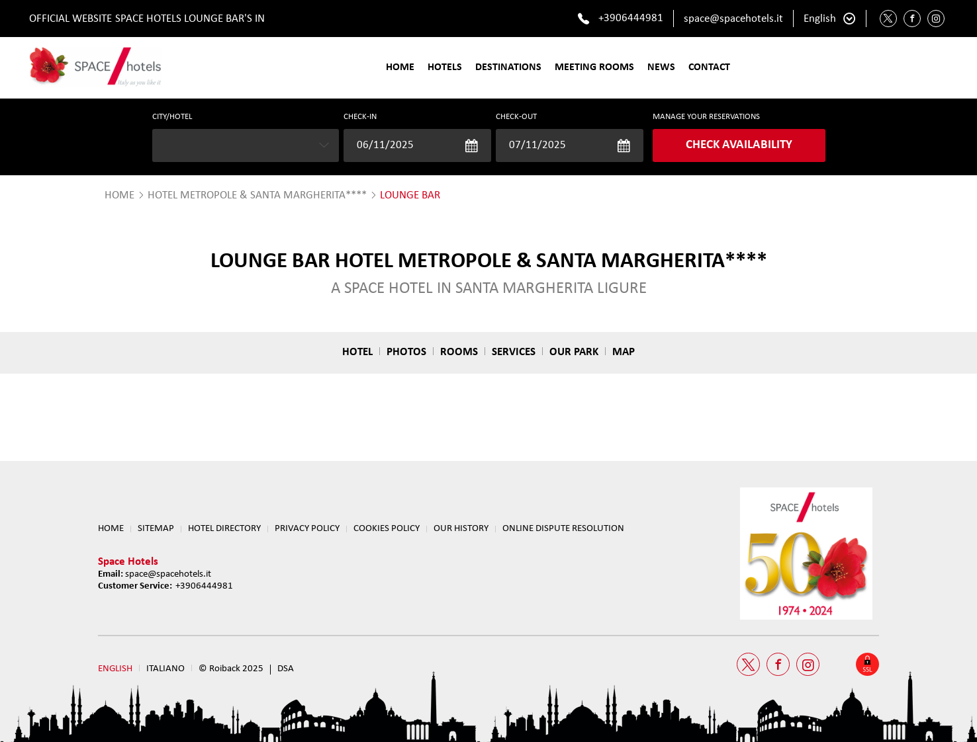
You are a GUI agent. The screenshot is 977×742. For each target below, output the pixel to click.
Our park (573, 352)
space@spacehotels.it (733, 18)
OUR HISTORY (461, 529)
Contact (709, 67)
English (820, 18)
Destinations (508, 67)
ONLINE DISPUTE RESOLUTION (563, 529)
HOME (119, 195)
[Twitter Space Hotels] (888, 18)
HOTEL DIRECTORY (224, 529)
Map (623, 352)
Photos (406, 352)
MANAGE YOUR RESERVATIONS (706, 116)
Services (513, 352)
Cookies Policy (386, 529)
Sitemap (156, 529)
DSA (285, 669)
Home (400, 67)
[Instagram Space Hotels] (936, 18)
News (661, 67)
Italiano (165, 669)
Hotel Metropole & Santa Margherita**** (257, 195)
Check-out (516, 116)
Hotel (357, 352)
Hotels (445, 67)
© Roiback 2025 (231, 669)
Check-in (360, 116)
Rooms (459, 352)
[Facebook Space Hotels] (912, 18)
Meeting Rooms (594, 67)
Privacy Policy (307, 529)
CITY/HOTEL (172, 116)
